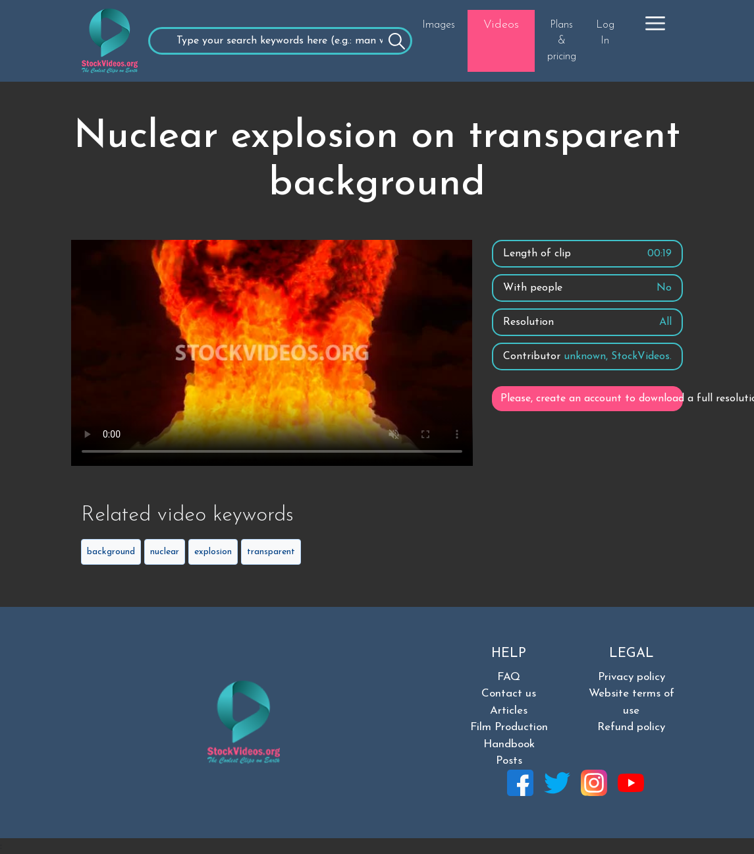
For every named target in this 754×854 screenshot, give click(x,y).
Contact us (508, 693)
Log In (605, 33)
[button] (655, 23)
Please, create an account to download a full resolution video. (591, 398)
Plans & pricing (561, 41)
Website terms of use (631, 702)
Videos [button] (501, 24)
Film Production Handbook (509, 736)
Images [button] (438, 25)
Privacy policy (631, 677)
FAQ (508, 677)
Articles (508, 710)
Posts (509, 760)
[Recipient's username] (280, 41)
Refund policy (631, 727)
